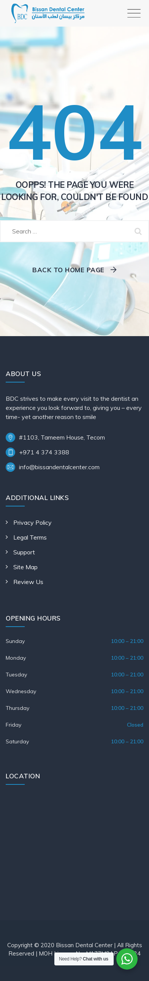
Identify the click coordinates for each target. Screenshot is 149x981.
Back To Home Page (68, 270)
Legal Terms (30, 537)
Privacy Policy (32, 522)
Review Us (28, 582)
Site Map (25, 567)
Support (24, 552)
